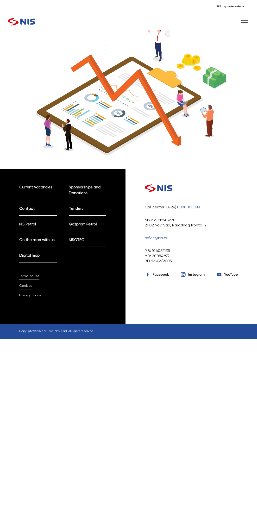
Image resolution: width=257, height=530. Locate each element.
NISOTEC (76, 239)
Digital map (29, 255)
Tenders (76, 208)
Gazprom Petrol (83, 224)
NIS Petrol (27, 224)
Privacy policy (30, 295)
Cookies (25, 285)
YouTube (231, 274)
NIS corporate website (230, 6)
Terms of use (29, 276)
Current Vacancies (35, 187)
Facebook (161, 274)
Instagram (196, 274)
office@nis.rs (156, 238)
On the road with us (37, 239)
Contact (27, 208)
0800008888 (188, 207)
